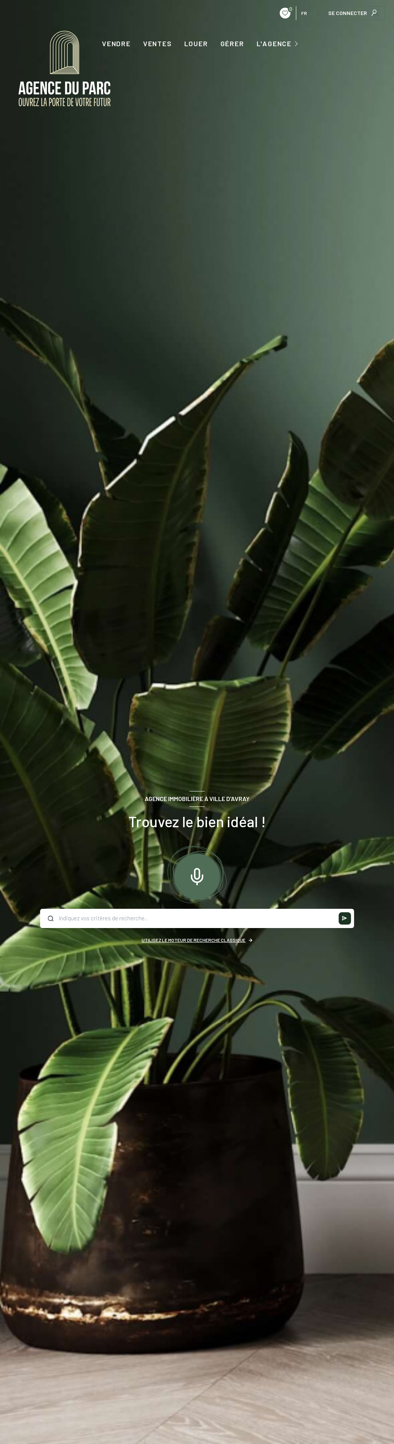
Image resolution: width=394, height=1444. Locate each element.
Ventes (157, 43)
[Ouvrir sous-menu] (297, 43)
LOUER (196, 43)
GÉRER (232, 43)
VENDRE (116, 43)
